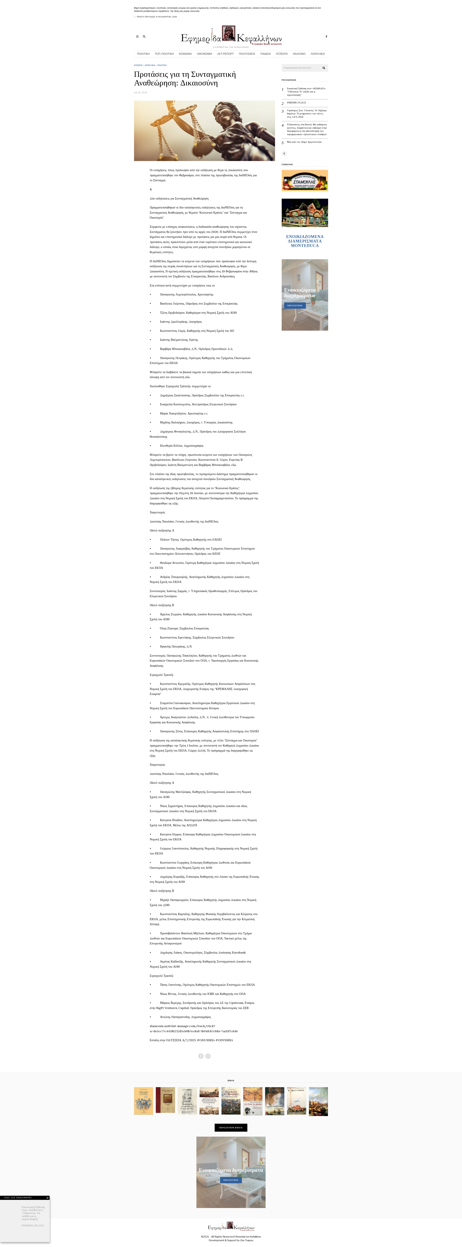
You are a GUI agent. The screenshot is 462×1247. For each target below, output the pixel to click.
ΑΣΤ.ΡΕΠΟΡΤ (225, 53)
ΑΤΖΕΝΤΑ (282, 53)
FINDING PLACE (296, 102)
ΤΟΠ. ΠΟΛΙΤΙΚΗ (164, 53)
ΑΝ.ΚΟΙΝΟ (299, 53)
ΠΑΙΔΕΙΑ (265, 53)
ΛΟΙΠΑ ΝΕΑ (318, 53)
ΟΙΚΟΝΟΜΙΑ (204, 53)
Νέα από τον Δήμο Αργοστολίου (304, 142)
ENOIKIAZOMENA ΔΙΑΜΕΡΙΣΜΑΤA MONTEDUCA (305, 241)
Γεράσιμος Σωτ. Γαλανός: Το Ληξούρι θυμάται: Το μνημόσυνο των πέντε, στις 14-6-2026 (307, 113)
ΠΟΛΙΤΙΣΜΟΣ (247, 53)
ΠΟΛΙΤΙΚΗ (143, 53)
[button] (324, 68)
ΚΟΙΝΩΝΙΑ (185, 53)
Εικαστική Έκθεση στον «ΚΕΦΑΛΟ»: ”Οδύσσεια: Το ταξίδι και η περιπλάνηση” (306, 91)
